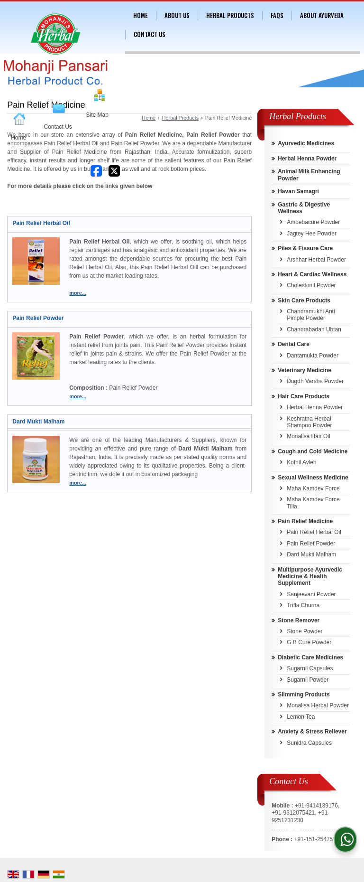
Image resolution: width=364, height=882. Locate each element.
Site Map (97, 115)
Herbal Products (230, 15)
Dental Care (293, 344)
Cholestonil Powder (311, 285)
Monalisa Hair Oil (308, 436)
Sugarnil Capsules (310, 668)
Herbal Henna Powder (307, 158)
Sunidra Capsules (309, 743)
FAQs (277, 15)
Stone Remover (298, 620)
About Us (177, 15)
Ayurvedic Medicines (306, 143)
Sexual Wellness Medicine (313, 477)
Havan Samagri (298, 191)
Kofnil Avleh (302, 462)
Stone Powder (304, 631)
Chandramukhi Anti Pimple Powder (311, 314)
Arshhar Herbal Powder (316, 259)
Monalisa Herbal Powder (318, 705)
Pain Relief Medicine (305, 521)
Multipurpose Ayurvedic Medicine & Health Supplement (310, 576)
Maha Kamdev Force (313, 488)
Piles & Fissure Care (305, 248)
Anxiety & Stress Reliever (312, 731)
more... (77, 293)
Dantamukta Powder (312, 355)
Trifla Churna (303, 605)
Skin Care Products (304, 300)
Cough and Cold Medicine (312, 451)
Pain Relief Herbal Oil (41, 223)
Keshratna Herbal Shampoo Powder (309, 422)
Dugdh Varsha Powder (315, 381)
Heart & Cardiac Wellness (312, 274)
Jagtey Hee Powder (312, 233)
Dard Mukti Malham (38, 421)
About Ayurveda (322, 15)
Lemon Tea (301, 716)
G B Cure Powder (309, 642)
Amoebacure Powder (313, 222)
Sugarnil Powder (307, 679)
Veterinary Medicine (304, 370)
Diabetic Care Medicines (310, 657)
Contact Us (58, 126)
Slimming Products (303, 694)
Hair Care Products (303, 396)
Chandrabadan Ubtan (314, 329)
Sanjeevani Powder (311, 594)
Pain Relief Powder (38, 318)
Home (18, 137)
